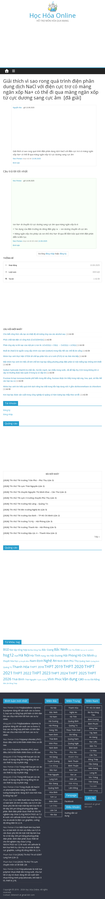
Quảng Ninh (53, 788)
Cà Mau (93, 750)
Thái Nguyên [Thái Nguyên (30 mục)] (30, 679)
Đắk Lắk (73, 779)
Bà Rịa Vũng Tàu (93, 713)
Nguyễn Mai (17, 108)
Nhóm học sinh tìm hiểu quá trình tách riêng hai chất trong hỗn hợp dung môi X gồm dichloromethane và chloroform (52, 386)
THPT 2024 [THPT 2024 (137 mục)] (59, 673)
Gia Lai (73, 774)
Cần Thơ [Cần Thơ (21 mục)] (71, 650)
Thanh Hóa (73, 707)
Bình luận (16, 163)
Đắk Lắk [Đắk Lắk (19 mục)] (6, 683)
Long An (93, 772)
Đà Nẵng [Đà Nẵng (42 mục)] (95, 679)
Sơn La (53, 797)
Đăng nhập (8, 414)
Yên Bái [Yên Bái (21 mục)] (87, 679)
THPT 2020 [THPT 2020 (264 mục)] (73, 666)
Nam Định (53, 734)
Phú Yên (73, 752)
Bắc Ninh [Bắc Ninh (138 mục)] (61, 649)
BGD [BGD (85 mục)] (6, 649)
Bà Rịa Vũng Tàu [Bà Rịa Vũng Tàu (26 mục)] (34, 650)
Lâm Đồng (73, 788)
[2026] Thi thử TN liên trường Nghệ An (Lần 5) (25, 509)
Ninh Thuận (73, 761)
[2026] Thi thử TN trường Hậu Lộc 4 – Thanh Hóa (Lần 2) (30, 533)
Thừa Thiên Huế (73, 730)
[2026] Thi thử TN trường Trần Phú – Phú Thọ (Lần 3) (28, 480)
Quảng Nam (73, 739)
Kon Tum (73, 770)
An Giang (93, 737)
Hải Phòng (53, 725)
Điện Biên (53, 801)
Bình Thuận (73, 765)
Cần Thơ (93, 755)
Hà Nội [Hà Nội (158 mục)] (24, 655)
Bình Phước (93, 723)
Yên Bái (53, 814)
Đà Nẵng (73, 734)
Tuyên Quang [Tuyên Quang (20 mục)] (42, 680)
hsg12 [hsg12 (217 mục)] (8, 655)
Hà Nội (53, 707)
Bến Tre (93, 746)
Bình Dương (93, 719)
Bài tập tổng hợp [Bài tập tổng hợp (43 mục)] (18, 649)
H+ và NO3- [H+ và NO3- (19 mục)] (90, 650)
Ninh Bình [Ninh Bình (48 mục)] (63, 661)
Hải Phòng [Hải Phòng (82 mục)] (70, 655)
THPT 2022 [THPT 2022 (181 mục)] (22, 673)
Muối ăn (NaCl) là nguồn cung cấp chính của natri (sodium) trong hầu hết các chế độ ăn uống (42, 351)
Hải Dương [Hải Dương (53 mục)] (56, 655)
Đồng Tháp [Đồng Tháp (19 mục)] (13, 683)
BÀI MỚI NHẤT (52, 474)
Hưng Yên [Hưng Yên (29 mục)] (45, 655)
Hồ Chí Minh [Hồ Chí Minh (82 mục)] (86, 655)
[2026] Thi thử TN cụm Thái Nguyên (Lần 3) (23, 486)
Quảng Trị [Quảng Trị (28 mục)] (7, 667)
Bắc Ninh (53, 712)
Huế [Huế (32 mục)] (16, 655)
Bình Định (73, 747)
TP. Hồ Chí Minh (93, 707)
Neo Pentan (17, 159)
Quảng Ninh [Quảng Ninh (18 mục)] (95, 661)
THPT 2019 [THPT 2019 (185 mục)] (53, 666)
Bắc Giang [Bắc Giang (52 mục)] (48, 649)
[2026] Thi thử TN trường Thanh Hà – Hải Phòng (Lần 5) (29, 527)
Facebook (69, 801)
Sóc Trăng (93, 777)
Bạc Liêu (93, 741)
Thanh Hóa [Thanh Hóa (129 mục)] (20, 666)
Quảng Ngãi (73, 743)
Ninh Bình (53, 747)
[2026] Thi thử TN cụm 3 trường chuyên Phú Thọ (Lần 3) (29, 498)
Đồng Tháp (93, 759)
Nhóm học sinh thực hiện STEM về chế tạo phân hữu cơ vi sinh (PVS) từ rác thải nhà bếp (41, 356)
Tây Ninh (93, 732)
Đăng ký (6, 410)
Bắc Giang (53, 783)
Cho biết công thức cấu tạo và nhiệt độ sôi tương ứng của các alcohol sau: (34, 334)
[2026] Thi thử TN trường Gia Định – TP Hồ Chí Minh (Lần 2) (31, 515)
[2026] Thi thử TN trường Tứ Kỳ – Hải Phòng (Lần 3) (27, 521)
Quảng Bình (73, 721)
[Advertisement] (52, 43)
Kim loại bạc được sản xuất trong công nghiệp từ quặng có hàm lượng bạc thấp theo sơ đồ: (41, 395)
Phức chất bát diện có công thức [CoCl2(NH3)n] (23, 340)
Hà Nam (53, 716)
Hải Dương (53, 721)
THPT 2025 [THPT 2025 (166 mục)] (77, 673)
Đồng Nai (93, 728)
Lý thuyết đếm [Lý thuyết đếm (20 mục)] (24, 661)
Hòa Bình (53, 792)
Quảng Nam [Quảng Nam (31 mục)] (84, 661)
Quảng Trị (73, 725)
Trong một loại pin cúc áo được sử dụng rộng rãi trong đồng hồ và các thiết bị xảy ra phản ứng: (21, 759)
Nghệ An (73, 712)
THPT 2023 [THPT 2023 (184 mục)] (41, 673)
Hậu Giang (93, 764)
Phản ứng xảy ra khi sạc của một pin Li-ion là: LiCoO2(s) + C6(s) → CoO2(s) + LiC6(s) (39, 345)
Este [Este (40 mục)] (77, 649)
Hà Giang (53, 756)
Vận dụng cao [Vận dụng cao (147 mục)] (73, 679)
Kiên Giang (93, 768)
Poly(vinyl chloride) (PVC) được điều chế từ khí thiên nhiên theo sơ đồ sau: (22, 742)
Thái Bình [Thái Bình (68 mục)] (18, 679)
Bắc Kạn (53, 770)
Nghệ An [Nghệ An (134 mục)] (50, 660)
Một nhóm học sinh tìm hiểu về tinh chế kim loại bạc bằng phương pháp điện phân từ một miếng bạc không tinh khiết (52, 362)
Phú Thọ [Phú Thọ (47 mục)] (74, 661)
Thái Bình (53, 739)
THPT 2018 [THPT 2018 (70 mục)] (37, 667)
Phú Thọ (53, 752)
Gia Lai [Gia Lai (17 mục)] (82, 650)
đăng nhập (50, 254)
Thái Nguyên (53, 774)
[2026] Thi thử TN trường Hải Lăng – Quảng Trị (25, 503)
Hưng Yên (53, 730)
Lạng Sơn (53, 779)
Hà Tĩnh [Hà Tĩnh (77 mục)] (35, 655)
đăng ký (63, 254)
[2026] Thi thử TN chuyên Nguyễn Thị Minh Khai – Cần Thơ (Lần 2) (34, 492)
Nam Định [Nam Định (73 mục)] (36, 661)
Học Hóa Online (52, 15)
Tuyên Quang (53, 761)
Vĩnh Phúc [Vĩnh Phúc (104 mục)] (55, 679)
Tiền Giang (93, 781)
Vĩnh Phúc (53, 743)
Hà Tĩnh (73, 716)
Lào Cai (53, 810)
